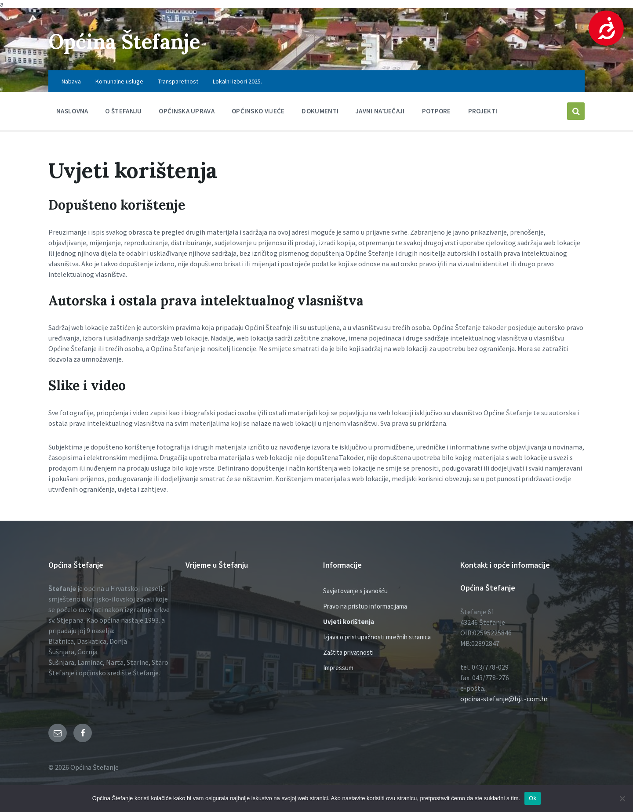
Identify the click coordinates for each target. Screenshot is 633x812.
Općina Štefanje (128, 41)
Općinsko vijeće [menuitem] (258, 111)
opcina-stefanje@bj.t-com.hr (504, 698)
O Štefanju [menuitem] (123, 111)
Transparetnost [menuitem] (178, 81)
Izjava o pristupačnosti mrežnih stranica (377, 637)
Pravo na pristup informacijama (365, 606)
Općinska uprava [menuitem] (187, 111)
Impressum (338, 667)
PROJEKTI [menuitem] (482, 111)
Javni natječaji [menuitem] (380, 111)
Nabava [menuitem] (71, 81)
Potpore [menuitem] (436, 111)
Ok (532, 798)
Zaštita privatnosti (348, 652)
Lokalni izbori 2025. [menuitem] (237, 81)
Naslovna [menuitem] (72, 111)
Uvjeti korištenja (348, 621)
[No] (622, 798)
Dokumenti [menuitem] (320, 111)
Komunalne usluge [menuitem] (119, 81)
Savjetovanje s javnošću (355, 591)
